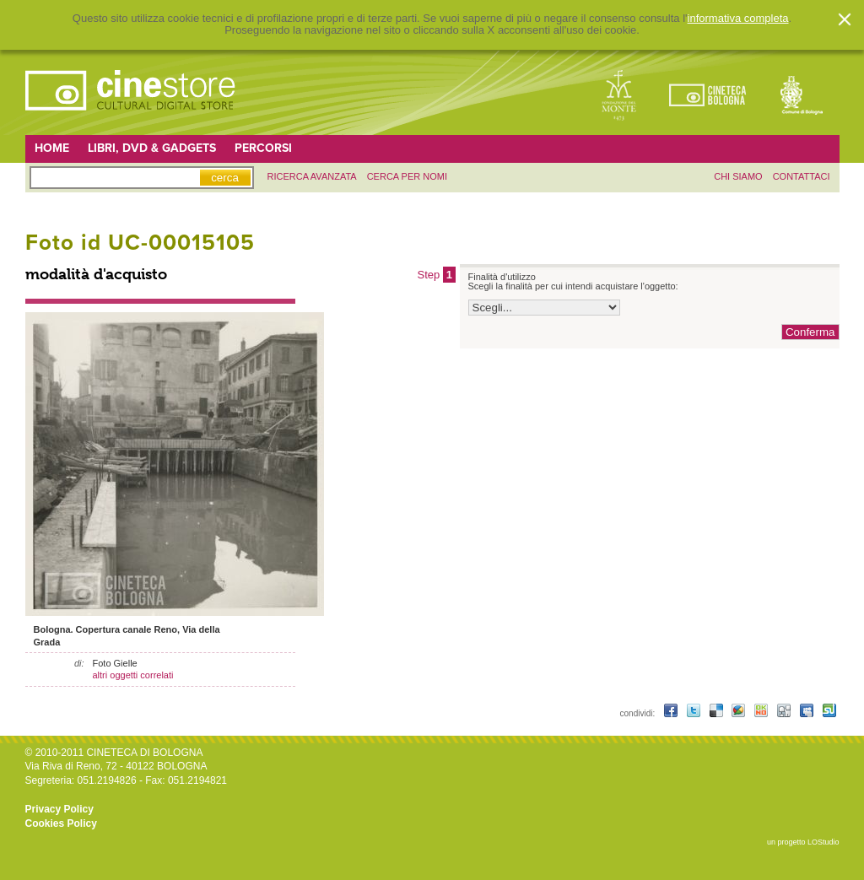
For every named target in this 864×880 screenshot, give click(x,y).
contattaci (801, 176)
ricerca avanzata (312, 176)
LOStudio (823, 842)
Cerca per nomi (407, 176)
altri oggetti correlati (133, 675)
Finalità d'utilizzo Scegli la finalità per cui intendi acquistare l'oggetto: (573, 282)
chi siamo (738, 176)
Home (52, 148)
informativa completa (738, 18)
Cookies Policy (61, 823)
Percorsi (263, 148)
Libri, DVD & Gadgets (152, 148)
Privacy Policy (59, 809)
